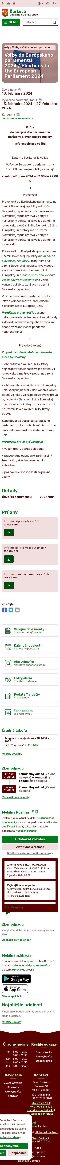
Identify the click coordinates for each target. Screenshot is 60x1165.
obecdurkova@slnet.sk (41, 1095)
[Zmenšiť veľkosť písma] (43, 3)
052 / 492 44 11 (41, 1088)
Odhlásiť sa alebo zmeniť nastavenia (30, 839)
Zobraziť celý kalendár (16, 783)
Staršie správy (14, 893)
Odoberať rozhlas (30, 825)
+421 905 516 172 (41, 1092)
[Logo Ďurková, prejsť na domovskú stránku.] (30, 13)
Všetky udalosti (12, 1007)
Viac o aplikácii (11, 982)
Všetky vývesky (12, 739)
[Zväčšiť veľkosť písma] (47, 3)
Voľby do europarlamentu (18, 104)
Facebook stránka (41, 1099)
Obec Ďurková (40, 1124)
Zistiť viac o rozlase (30, 832)
